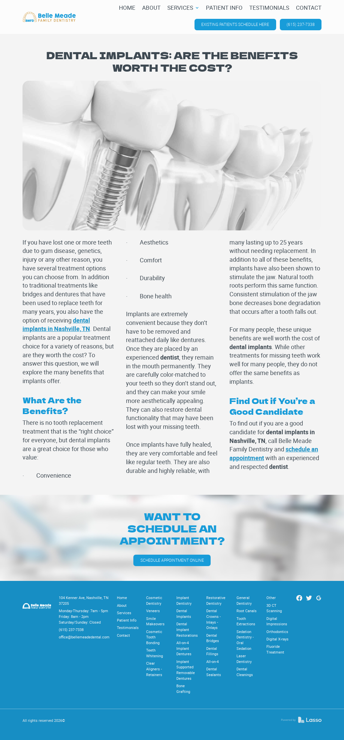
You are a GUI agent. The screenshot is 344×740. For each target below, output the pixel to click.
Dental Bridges (212, 638)
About (122, 605)
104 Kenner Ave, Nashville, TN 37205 (84, 600)
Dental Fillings (212, 651)
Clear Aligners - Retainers (154, 669)
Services (124, 612)
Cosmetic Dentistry (154, 600)
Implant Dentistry (183, 600)
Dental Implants (183, 613)
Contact (123, 635)
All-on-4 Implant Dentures (183, 648)
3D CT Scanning (274, 608)
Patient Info (126, 620)
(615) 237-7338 (301, 24)
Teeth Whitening (154, 653)
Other (271, 597)
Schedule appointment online (172, 560)
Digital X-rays (277, 638)
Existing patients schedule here (235, 24)
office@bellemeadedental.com (84, 636)
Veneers (153, 610)
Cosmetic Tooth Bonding (154, 637)
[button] (183, 8)
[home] (49, 17)
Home (122, 597)
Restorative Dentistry (215, 600)
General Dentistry (244, 600)
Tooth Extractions (245, 621)
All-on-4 (212, 661)
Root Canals (246, 610)
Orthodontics (277, 631)
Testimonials (128, 627)
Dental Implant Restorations (187, 629)
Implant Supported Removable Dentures (185, 670)
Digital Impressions (276, 621)
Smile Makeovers (155, 621)
